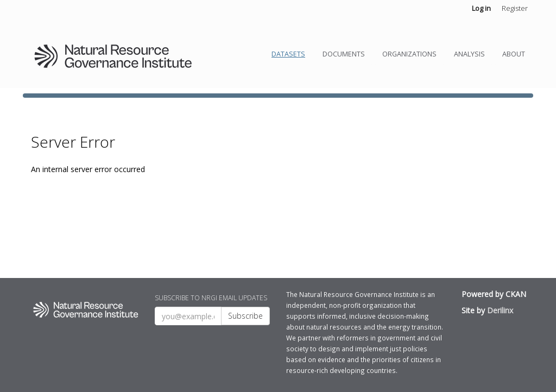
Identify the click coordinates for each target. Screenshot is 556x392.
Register (515, 8)
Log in (481, 8)
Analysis (469, 54)
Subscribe (245, 316)
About (513, 54)
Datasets (288, 54)
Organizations (409, 54)
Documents (344, 54)
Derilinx (500, 310)
